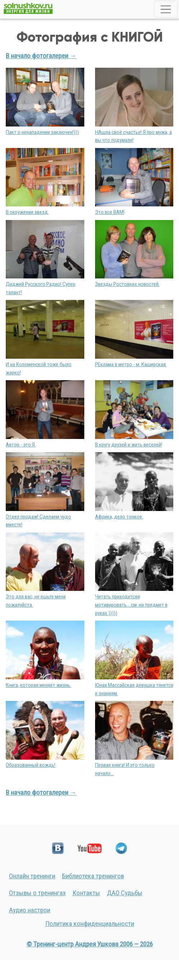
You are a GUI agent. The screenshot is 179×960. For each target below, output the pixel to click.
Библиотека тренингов (93, 876)
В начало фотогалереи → (41, 56)
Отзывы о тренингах (37, 893)
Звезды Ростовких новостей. (127, 284)
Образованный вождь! (30, 765)
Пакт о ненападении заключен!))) (42, 132)
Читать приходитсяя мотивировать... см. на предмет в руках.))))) (131, 604)
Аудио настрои (29, 910)
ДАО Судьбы (124, 893)
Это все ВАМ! (109, 212)
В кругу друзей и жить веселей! (128, 444)
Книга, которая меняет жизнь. (38, 685)
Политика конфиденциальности (89, 924)
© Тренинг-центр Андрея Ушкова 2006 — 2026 (90, 944)
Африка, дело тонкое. (119, 517)
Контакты (86, 893)
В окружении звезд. (27, 212)
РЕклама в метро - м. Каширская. (131, 364)
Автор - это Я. (21, 444)
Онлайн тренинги (32, 876)
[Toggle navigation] (166, 9)
